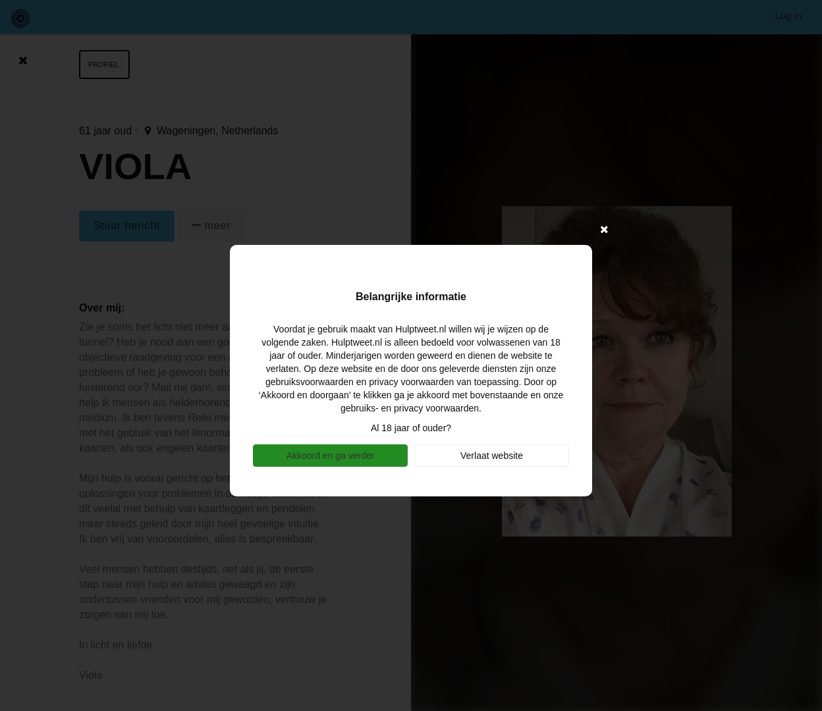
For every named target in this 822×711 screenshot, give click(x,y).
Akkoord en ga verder (331, 455)
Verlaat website (491, 455)
